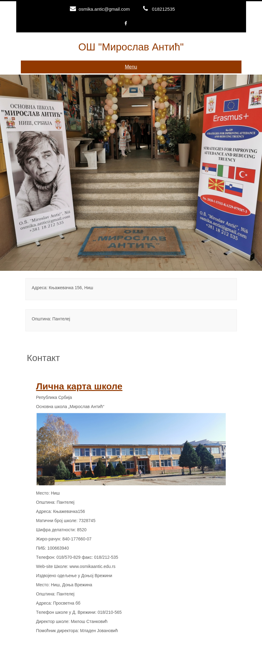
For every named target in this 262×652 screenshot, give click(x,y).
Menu (131, 66)
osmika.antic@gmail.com (104, 9)
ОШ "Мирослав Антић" (131, 47)
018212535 (163, 9)
